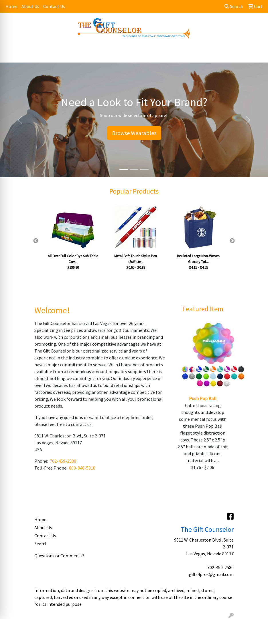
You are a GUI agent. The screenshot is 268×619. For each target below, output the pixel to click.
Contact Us (54, 6)
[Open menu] (256, 54)
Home (11, 6)
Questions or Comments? (59, 555)
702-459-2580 (63, 461)
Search (233, 6)
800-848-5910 (82, 468)
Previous (36, 241)
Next (232, 241)
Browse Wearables (134, 133)
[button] (20, 120)
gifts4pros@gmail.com (211, 574)
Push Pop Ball (202, 398)
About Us (30, 6)
